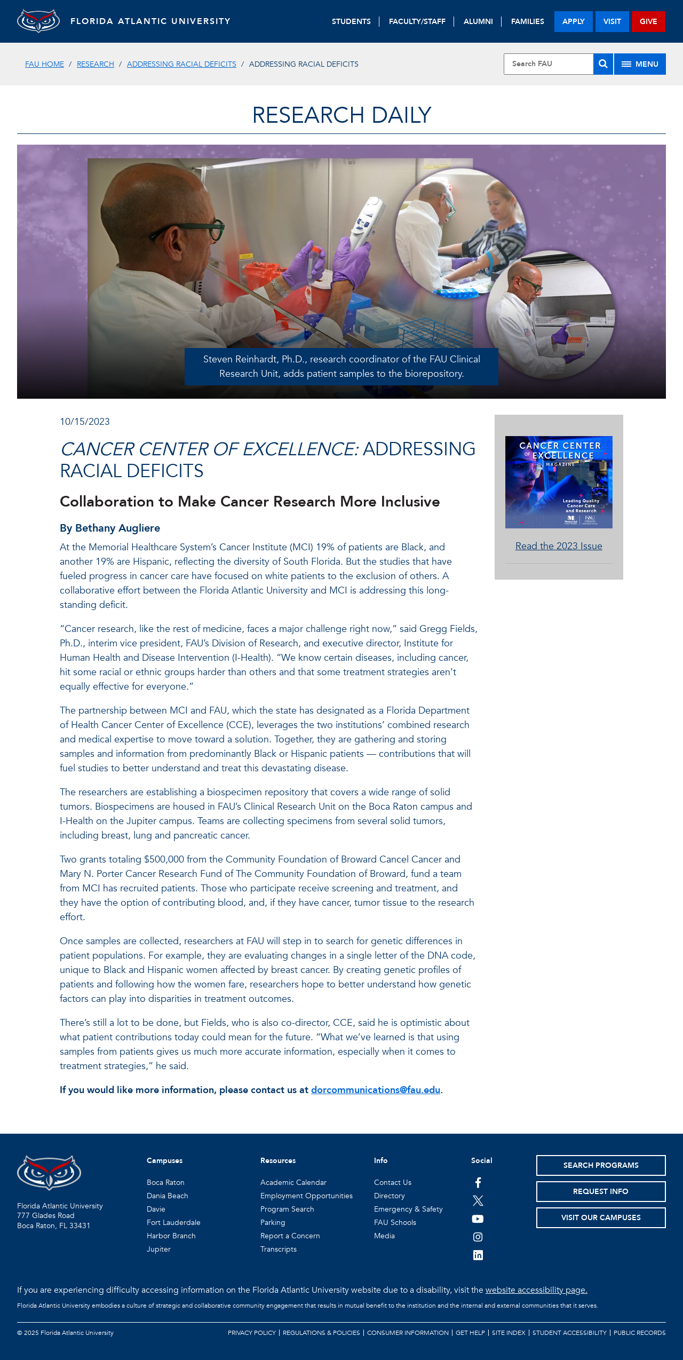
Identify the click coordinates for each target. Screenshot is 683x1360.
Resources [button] (278, 1161)
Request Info (601, 1192)
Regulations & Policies (321, 1333)
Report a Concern (290, 1236)
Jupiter (159, 1249)
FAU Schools (395, 1222)
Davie (156, 1209)
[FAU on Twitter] (478, 1200)
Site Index (509, 1333)
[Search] (603, 64)
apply (573, 22)
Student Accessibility (570, 1333)
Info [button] (381, 1161)
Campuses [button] (164, 1161)
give (648, 22)
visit (612, 22)
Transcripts (278, 1249)
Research (95, 64)
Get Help (470, 1333)
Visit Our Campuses (601, 1218)
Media (384, 1236)
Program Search (287, 1209)
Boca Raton (166, 1182)
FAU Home (44, 64)
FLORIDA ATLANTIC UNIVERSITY (150, 21)
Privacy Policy (252, 1333)
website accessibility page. (536, 1290)
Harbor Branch (171, 1236)
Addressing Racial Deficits (181, 64)
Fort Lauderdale (174, 1222)
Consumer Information (408, 1333)
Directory (389, 1196)
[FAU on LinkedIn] (478, 1255)
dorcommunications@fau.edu (375, 1090)
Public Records (640, 1333)
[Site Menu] (640, 64)
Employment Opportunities (306, 1196)
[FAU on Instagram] (478, 1236)
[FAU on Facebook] (478, 1182)
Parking (272, 1222)
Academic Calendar (293, 1182)
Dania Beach (167, 1196)
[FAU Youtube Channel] (478, 1218)
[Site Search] (558, 64)
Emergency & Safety (408, 1209)
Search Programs (601, 1165)
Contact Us (392, 1182)
